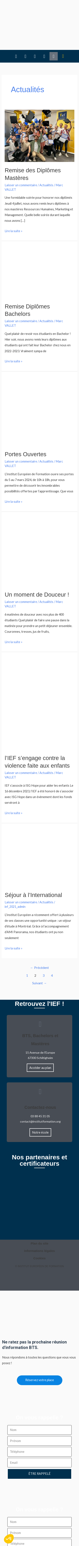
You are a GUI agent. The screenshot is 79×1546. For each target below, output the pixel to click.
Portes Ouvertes (25, 428)
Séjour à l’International (33, 869)
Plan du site (39, 1217)
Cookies (39, 1232)
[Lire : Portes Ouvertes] (39, 384)
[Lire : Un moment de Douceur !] (39, 525)
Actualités (46, 159)
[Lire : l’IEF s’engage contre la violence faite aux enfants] (39, 677)
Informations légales (39, 1225)
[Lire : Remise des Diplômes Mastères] (39, 109)
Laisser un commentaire (21, 159)
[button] (62, 11)
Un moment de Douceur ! (37, 568)
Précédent (39, 942)
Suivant (39, 957)
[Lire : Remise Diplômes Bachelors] (39, 245)
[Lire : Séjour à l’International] (39, 831)
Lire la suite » (13, 204)
